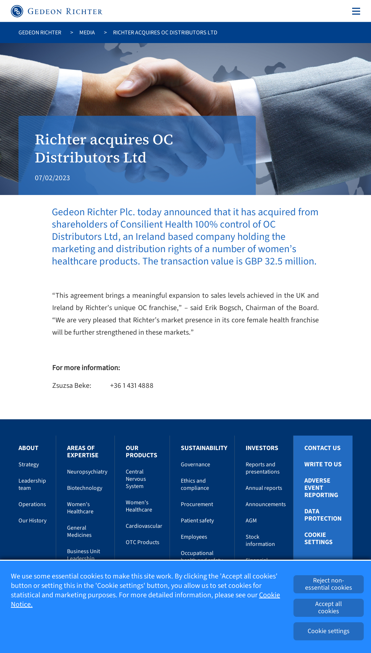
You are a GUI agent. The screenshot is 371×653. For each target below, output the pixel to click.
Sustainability (204, 448)
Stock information (260, 540)
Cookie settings (318, 538)
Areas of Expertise (83, 452)
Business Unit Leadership (83, 555)
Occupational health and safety (201, 556)
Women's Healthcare (80, 508)
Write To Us (323, 464)
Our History (32, 521)
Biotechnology (84, 488)
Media (87, 33)
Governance (195, 464)
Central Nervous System (136, 479)
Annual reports (264, 488)
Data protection (323, 515)
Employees (194, 537)
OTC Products (142, 542)
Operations (32, 504)
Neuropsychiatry (87, 472)
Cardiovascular (144, 526)
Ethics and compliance (195, 484)
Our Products (141, 452)
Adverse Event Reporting (321, 488)
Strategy (28, 464)
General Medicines (79, 531)
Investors (262, 448)
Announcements (266, 504)
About (28, 448)
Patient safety (197, 521)
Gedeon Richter (39, 33)
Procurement (197, 504)
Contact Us (322, 448)
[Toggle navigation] (354, 11)
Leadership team (32, 484)
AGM (251, 521)
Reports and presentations (263, 468)
